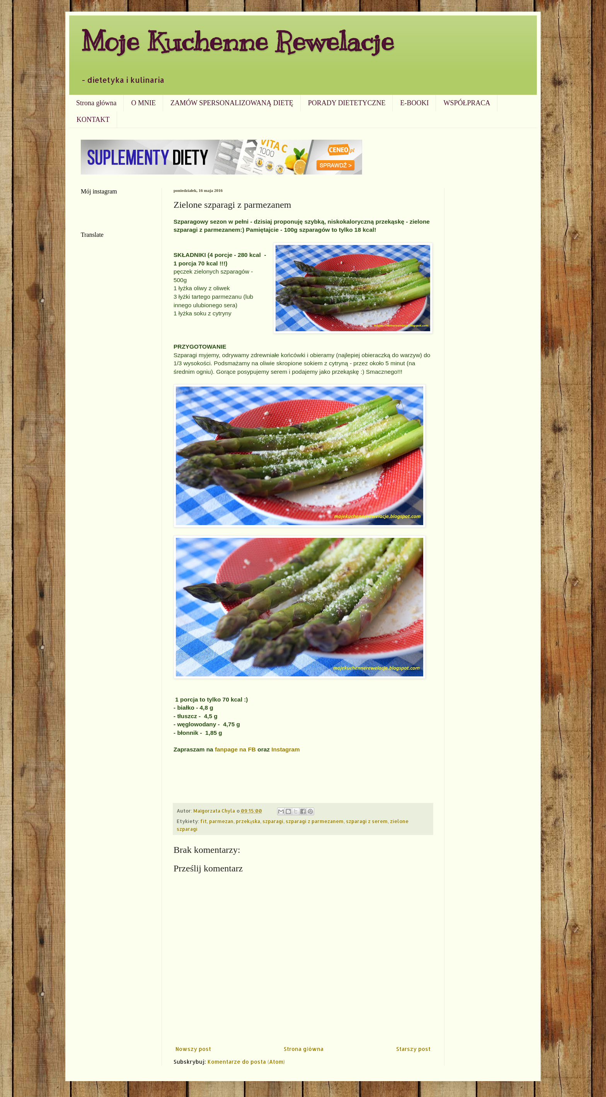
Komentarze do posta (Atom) (246, 1061)
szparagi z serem (367, 821)
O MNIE (143, 103)
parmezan (221, 821)
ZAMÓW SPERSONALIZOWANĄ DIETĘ (231, 103)
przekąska (248, 821)
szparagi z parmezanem (315, 821)
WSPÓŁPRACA (466, 103)
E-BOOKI (414, 103)
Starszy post (413, 1049)
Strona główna (96, 103)
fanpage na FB (236, 749)
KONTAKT (93, 119)
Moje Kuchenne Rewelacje (237, 41)
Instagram (285, 749)
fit (203, 821)
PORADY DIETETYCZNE (347, 103)
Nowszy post (193, 1049)
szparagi (272, 821)
